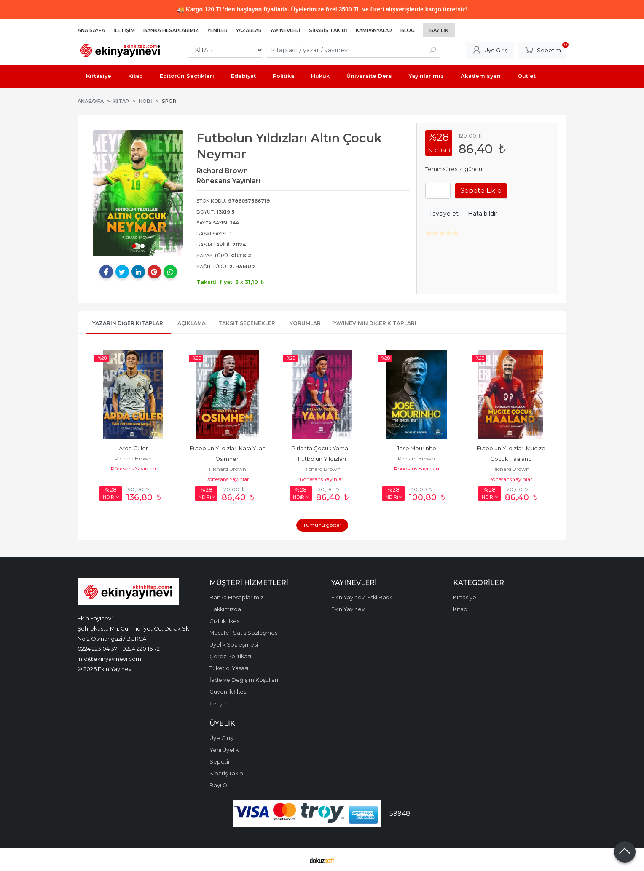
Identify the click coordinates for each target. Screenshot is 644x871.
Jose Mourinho (416, 448)
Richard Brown (133, 458)
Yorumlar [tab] (305, 323)
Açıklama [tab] (191, 323)
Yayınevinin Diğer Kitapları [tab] (374, 323)
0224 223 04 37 (97, 648)
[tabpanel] (138, 193)
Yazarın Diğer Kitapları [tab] (128, 323)
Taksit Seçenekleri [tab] (247, 323)
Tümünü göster (322, 525)
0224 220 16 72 (141, 648)
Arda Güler (133, 448)
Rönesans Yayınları (133, 468)
